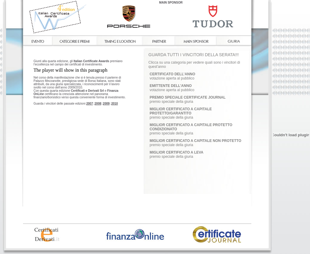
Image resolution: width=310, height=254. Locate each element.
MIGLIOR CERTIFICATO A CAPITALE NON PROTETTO (195, 141)
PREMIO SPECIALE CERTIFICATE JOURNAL (188, 97)
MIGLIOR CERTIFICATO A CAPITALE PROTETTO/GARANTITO (181, 111)
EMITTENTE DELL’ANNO (171, 86)
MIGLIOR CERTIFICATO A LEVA (176, 152)
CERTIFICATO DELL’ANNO (172, 74)
